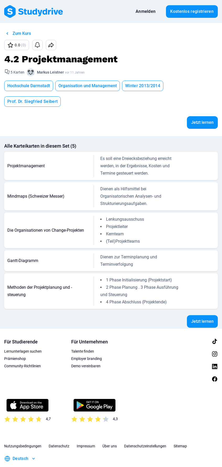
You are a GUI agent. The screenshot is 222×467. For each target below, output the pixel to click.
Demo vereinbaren (86, 350)
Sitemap (180, 430)
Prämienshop (15, 343)
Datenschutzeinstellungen (145, 430)
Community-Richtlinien (22, 350)
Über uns (109, 430)
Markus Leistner (50, 72)
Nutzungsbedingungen (22, 430)
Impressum (86, 430)
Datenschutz (59, 430)
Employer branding (86, 343)
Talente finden (82, 335)
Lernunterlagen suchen (23, 335)
